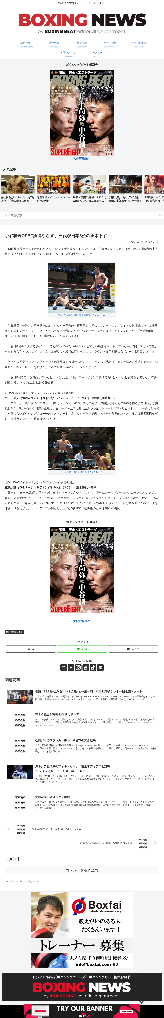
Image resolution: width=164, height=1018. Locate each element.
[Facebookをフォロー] (71, 667)
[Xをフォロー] (63, 667)
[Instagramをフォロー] (78, 667)
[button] (158, 189)
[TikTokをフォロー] (93, 667)
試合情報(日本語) (14, 632)
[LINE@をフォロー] (100, 667)
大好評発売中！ (83, 158)
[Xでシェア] (31, 649)
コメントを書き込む (82, 870)
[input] (82, 215)
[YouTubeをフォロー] (85, 667)
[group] (17, 189)
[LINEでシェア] (82, 649)
